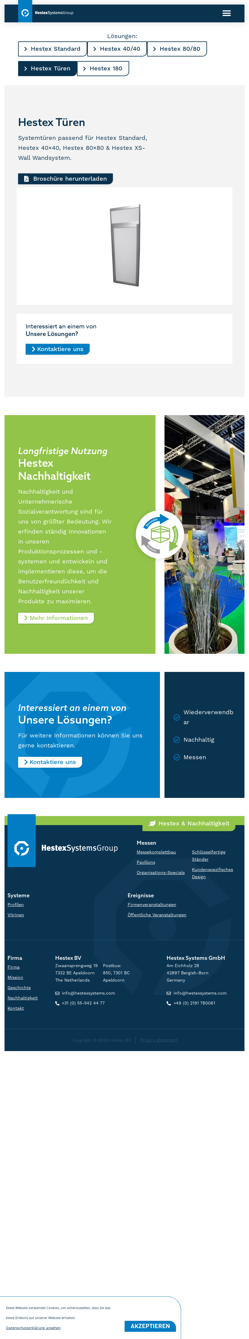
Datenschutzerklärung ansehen (33, 1333)
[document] (124, 669)
